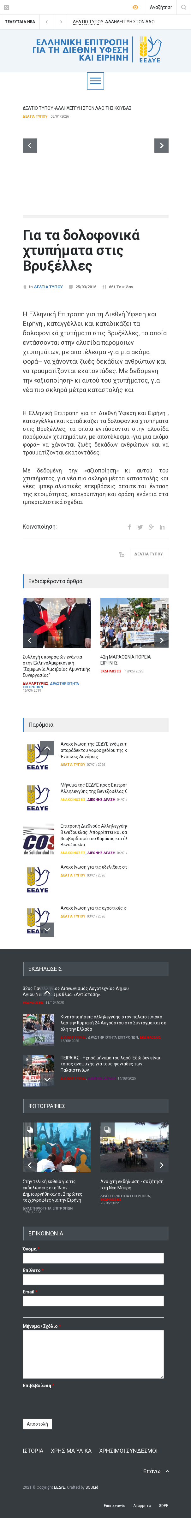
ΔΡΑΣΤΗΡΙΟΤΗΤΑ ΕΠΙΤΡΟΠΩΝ (51, 685)
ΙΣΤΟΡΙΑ (33, 1450)
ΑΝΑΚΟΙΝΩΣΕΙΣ (73, 799)
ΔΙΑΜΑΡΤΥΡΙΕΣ (35, 684)
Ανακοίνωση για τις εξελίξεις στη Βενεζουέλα (108, 867)
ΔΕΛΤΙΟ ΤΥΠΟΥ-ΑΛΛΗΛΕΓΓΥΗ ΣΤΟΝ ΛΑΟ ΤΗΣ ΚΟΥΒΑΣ (114, 22)
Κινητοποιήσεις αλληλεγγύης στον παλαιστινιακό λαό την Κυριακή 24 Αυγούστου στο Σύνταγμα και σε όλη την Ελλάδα (113, 1023)
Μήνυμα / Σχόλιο (42, 1326)
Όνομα (31, 1249)
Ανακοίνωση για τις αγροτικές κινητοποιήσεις (108, 908)
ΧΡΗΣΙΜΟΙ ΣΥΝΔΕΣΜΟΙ (128, 1450)
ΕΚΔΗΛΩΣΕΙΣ (111, 671)
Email (30, 1292)
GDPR (164, 1505)
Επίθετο (33, 1270)
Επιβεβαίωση (38, 1385)
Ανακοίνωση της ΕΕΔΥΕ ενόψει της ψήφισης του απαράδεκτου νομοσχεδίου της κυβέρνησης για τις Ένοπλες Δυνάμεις (112, 750)
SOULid (92, 1487)
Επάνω (152, 1471)
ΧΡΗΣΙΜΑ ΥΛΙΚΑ (71, 1450)
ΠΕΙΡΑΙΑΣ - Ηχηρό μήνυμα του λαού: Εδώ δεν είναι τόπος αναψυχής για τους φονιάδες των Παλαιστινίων (110, 1064)
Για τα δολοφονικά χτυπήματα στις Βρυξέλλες (81, 250)
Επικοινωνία (114, 1505)
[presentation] (71, 1401)
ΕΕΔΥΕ (59, 1487)
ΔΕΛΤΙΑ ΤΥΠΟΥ (35, 116)
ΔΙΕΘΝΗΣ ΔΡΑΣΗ (101, 799)
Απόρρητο (142, 1505)
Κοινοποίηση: (40, 527)
